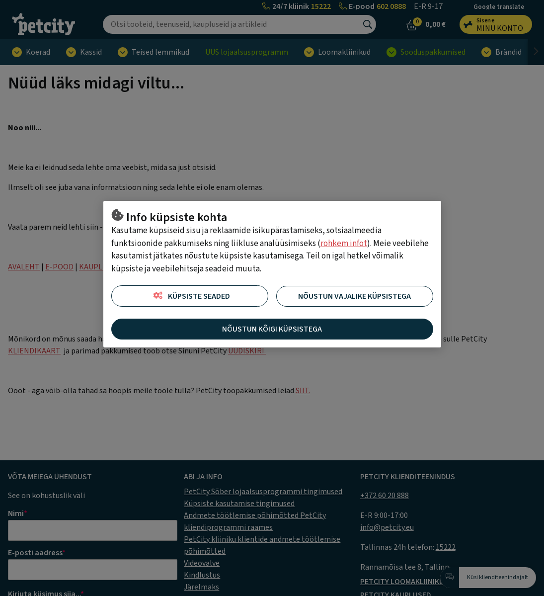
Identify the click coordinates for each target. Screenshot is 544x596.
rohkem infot (343, 244)
